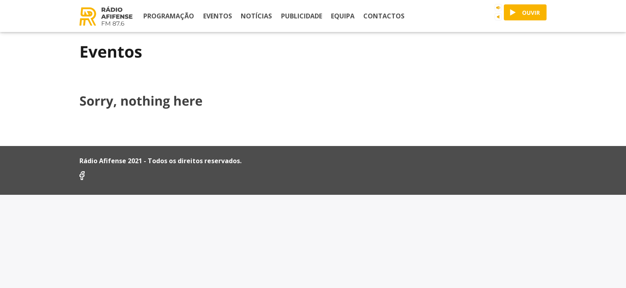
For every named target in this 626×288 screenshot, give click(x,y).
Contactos (383, 16)
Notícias (256, 16)
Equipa (343, 16)
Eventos (217, 16)
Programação (168, 16)
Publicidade (301, 16)
